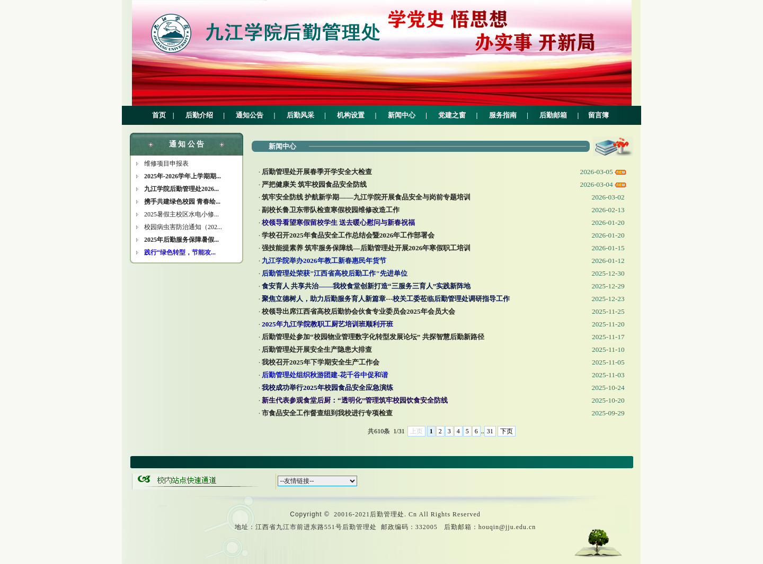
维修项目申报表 (166, 163)
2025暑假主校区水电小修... (181, 214)
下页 (506, 431)
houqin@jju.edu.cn (507, 527)
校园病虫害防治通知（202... (183, 227)
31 (490, 431)
